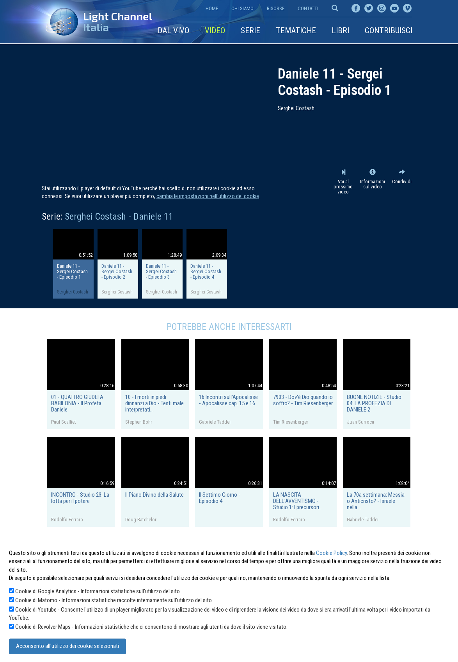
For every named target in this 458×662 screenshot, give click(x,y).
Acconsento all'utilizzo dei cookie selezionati (67, 645)
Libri (340, 30)
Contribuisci (388, 30)
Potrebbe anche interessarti (229, 326)
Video (215, 30)
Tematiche (296, 30)
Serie (250, 30)
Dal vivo (173, 30)
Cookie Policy (331, 552)
